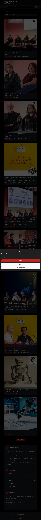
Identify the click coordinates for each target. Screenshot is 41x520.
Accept (20, 260)
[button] (39, 251)
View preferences (20, 267)
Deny (20, 264)
